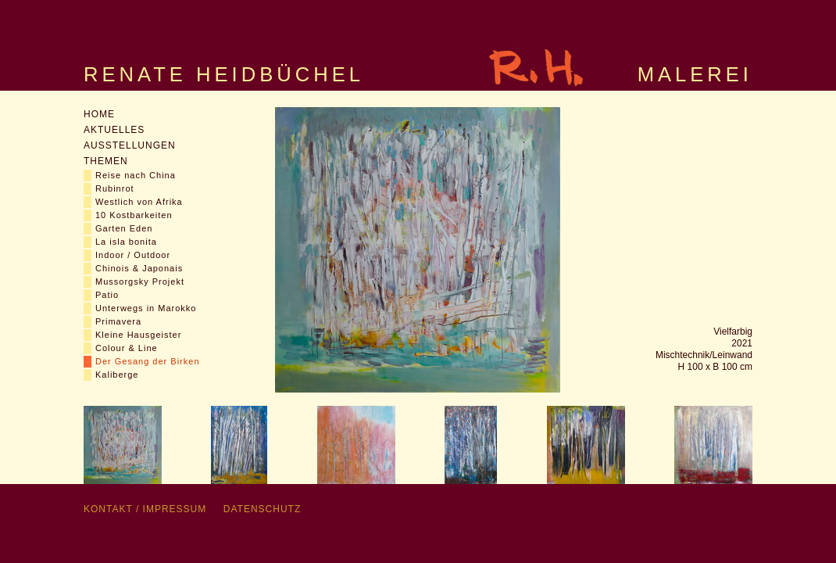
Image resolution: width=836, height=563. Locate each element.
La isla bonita (126, 241)
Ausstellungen (130, 145)
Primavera (118, 321)
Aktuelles (114, 129)
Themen (106, 161)
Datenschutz (262, 509)
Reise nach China (135, 175)
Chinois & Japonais (139, 268)
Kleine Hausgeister (138, 334)
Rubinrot (114, 188)
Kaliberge (116, 374)
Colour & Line (126, 348)
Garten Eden (123, 228)
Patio (107, 294)
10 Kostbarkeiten (134, 215)
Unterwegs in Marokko (145, 308)
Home (99, 114)
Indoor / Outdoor (132, 255)
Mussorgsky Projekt (139, 281)
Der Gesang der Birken (147, 361)
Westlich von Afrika (139, 201)
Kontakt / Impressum (145, 509)
